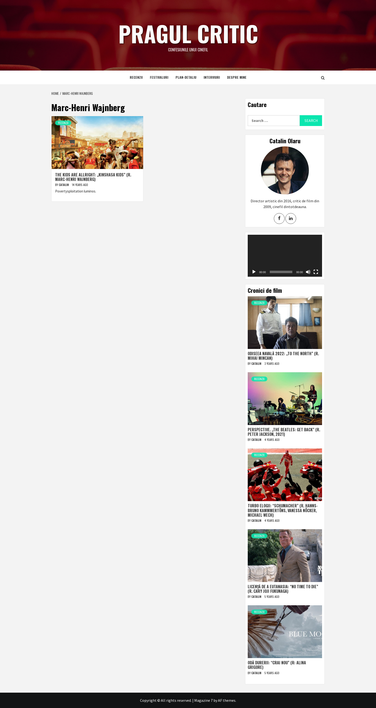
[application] (285, 255)
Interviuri (212, 77)
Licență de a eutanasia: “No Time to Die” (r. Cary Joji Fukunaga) (283, 589)
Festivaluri (159, 77)
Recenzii (136, 77)
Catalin (64, 185)
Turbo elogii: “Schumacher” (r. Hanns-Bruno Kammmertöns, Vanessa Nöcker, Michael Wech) (283, 510)
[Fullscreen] (315, 272)
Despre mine (237, 77)
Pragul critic (188, 32)
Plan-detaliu (186, 77)
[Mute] (308, 272)
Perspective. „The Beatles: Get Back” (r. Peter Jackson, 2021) (284, 432)
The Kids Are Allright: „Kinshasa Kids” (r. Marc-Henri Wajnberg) (93, 177)
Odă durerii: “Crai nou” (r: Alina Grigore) (277, 665)
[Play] (254, 272)
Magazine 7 (203, 700)
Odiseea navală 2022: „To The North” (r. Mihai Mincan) (283, 356)
